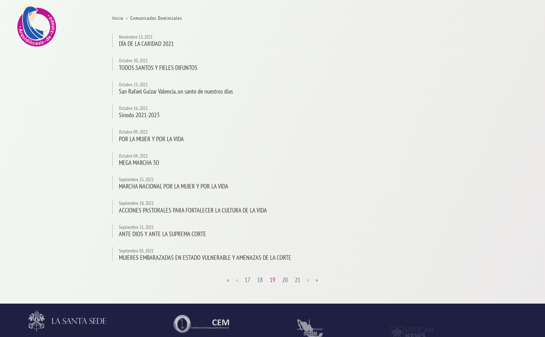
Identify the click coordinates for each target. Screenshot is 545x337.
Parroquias (500, 214)
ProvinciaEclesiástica (512, 141)
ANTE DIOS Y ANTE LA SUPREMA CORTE (162, 234)
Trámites (498, 87)
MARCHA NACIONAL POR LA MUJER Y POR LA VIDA (173, 186)
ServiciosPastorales (510, 196)
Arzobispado (502, 159)
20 (285, 279)
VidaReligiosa (504, 250)
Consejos (498, 177)
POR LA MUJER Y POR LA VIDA (151, 139)
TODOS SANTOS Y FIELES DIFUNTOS (158, 68)
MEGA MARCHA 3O (139, 163)
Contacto (498, 105)
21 (297, 279)
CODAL (496, 286)
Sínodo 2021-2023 (139, 115)
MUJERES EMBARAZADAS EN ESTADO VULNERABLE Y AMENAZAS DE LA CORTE (205, 258)
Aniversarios (502, 69)
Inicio (495, 33)
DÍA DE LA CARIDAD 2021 (146, 44)
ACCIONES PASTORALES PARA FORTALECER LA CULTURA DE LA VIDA (193, 210)
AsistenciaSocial (507, 268)
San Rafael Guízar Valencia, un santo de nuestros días (176, 91)
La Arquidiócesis (506, 51)
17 (247, 279)
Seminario (500, 232)
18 (260, 279)
